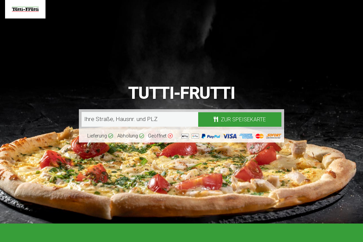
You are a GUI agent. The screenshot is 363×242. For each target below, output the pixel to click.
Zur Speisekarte (240, 119)
